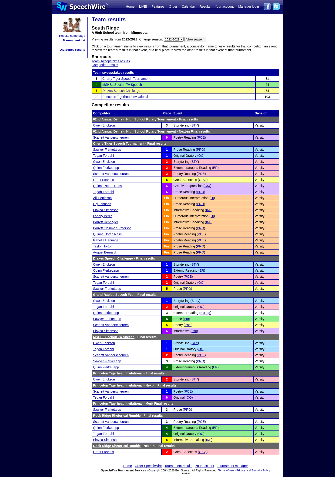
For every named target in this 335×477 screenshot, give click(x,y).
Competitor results (105, 65)
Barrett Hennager (105, 222)
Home (130, 6)
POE (201, 137)
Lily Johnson (102, 204)
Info (194, 331)
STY (194, 125)
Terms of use (226, 470)
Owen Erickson (104, 125)
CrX (207, 186)
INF (208, 210)
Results (205, 6)
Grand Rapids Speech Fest (113, 295)
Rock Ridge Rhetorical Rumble (117, 415)
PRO (200, 149)
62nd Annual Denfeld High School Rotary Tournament (134, 119)
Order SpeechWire (148, 466)
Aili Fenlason (102, 198)
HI (212, 198)
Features (157, 6)
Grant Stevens (103, 180)
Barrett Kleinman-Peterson (112, 228)
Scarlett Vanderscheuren (111, 137)
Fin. (167, 198)
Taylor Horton (102, 246)
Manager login (248, 6)
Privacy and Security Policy (253, 470)
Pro (186, 319)
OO (201, 155)
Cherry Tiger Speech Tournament (126, 78)
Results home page (72, 35)
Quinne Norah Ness (107, 186)
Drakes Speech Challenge (121, 91)
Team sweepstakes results (111, 61)
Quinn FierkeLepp (106, 168)
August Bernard (104, 252)
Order (173, 6)
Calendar (188, 6)
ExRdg (205, 313)
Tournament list (74, 40)
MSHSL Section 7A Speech (122, 85)
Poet (188, 325)
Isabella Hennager (106, 240)
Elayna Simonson (105, 210)
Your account (224, 6)
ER (215, 168)
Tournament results (178, 466)
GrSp (203, 180)
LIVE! (143, 6)
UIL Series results (72, 49)
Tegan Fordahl (103, 155)
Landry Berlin (102, 216)
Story (195, 301)
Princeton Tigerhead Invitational (125, 97)
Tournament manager (232, 466)
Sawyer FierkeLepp (107, 149)
